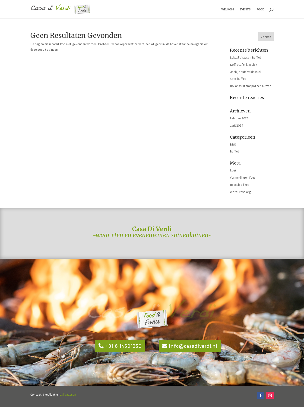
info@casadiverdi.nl (193, 346)
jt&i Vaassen (67, 394)
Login (234, 170)
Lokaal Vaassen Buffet (245, 57)
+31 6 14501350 (123, 346)
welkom (227, 9)
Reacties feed (239, 184)
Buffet (234, 151)
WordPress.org (240, 192)
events (245, 9)
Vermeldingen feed (243, 177)
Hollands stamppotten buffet (250, 86)
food (260, 9)
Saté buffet (238, 79)
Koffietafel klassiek (243, 64)
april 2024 (236, 125)
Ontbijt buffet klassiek (246, 72)
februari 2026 (239, 118)
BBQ (233, 144)
